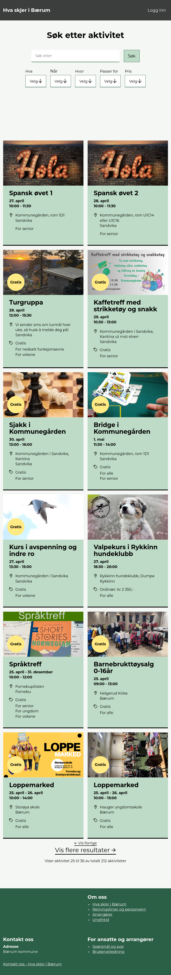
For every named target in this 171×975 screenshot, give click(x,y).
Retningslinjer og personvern (119, 909)
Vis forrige (87, 843)
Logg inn (157, 10)
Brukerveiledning (108, 951)
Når (54, 71)
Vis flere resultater (82, 850)
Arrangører (102, 914)
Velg (33, 83)
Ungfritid (100, 920)
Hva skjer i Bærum (26, 10)
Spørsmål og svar (108, 946)
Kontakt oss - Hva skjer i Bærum (32, 964)
